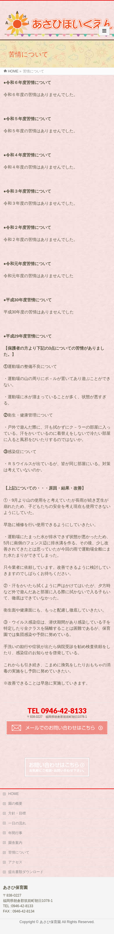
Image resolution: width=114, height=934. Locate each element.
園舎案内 (15, 843)
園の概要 (15, 803)
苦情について (18, 852)
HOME (13, 794)
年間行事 (15, 833)
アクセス (15, 862)
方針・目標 (17, 813)
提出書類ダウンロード (25, 872)
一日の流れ (17, 823)
